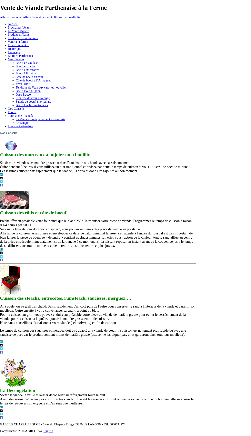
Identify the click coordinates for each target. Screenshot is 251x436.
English (48, 431)
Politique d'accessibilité (65, 17)
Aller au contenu (11, 17)
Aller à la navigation (36, 17)
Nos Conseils (8, 133)
